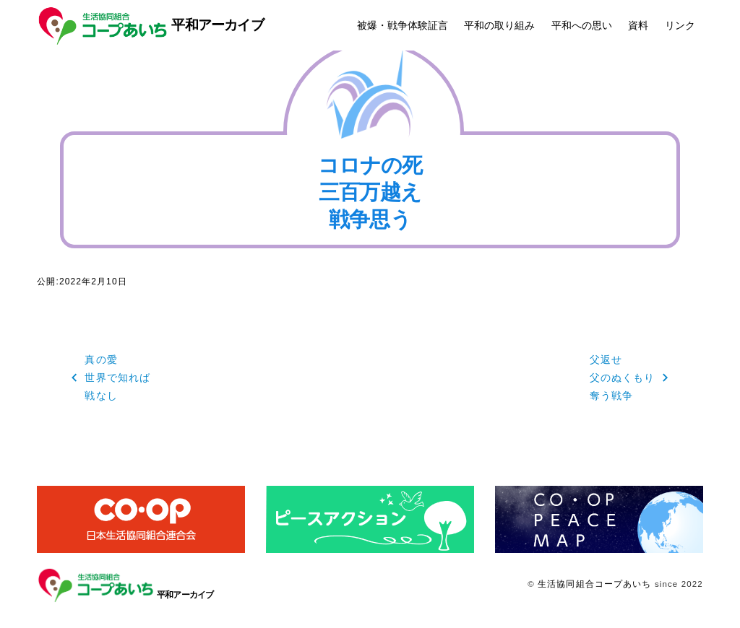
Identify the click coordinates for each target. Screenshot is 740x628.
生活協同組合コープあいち (594, 584)
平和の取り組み (499, 25)
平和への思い (581, 25)
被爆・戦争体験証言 (402, 25)
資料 (638, 25)
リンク (680, 25)
